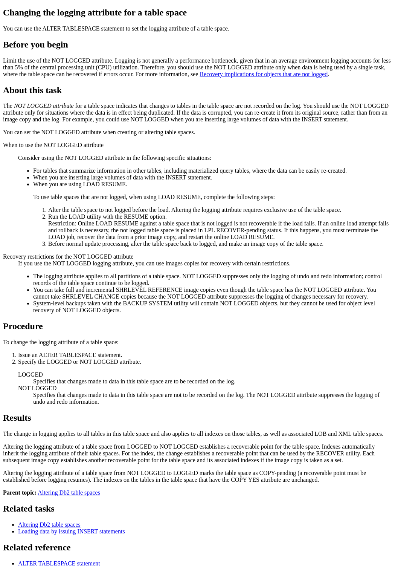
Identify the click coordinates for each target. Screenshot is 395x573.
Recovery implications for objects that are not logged (264, 74)
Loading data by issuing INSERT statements (71, 531)
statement (59, 563)
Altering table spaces (49, 524)
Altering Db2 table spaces (69, 492)
